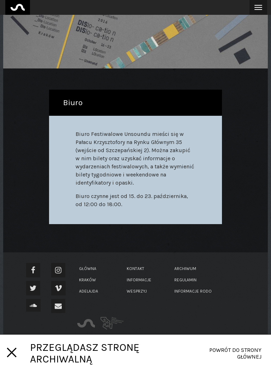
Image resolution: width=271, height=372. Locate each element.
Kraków (87, 279)
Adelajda (88, 291)
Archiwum (185, 268)
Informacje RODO (193, 291)
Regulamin (185, 279)
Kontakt (135, 268)
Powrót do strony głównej (235, 353)
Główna (87, 268)
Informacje (139, 279)
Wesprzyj (137, 291)
